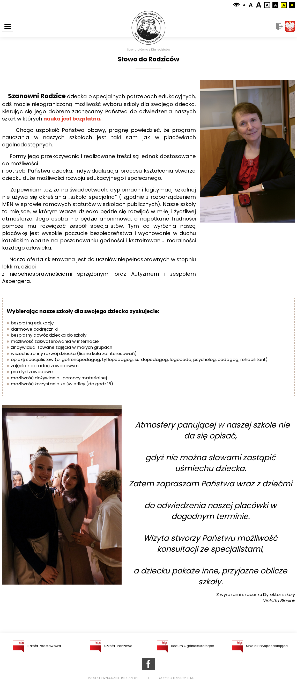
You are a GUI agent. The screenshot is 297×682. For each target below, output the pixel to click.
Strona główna (137, 50)
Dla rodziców (160, 50)
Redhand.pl (129, 678)
